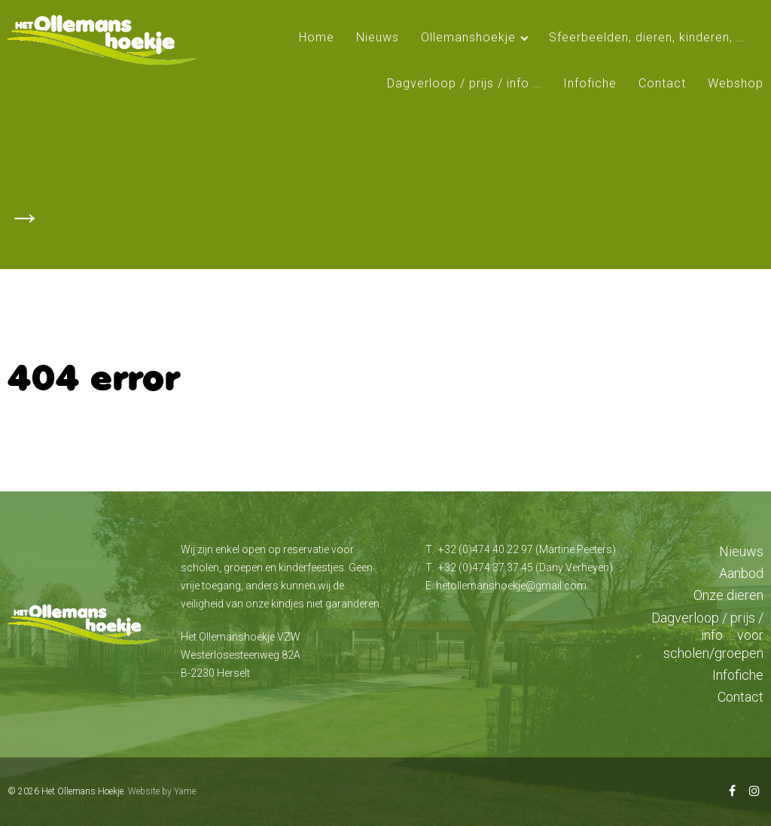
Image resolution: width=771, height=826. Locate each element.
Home (316, 37)
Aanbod (741, 573)
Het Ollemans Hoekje (82, 791)
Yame (185, 791)
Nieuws (377, 37)
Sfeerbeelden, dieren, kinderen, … (647, 37)
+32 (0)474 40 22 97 (485, 549)
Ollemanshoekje (468, 37)
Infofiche (590, 83)
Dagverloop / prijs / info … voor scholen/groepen (707, 635)
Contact (662, 83)
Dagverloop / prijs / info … (464, 83)
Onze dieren (728, 595)
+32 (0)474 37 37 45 (485, 567)
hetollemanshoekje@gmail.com (511, 586)
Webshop (735, 83)
